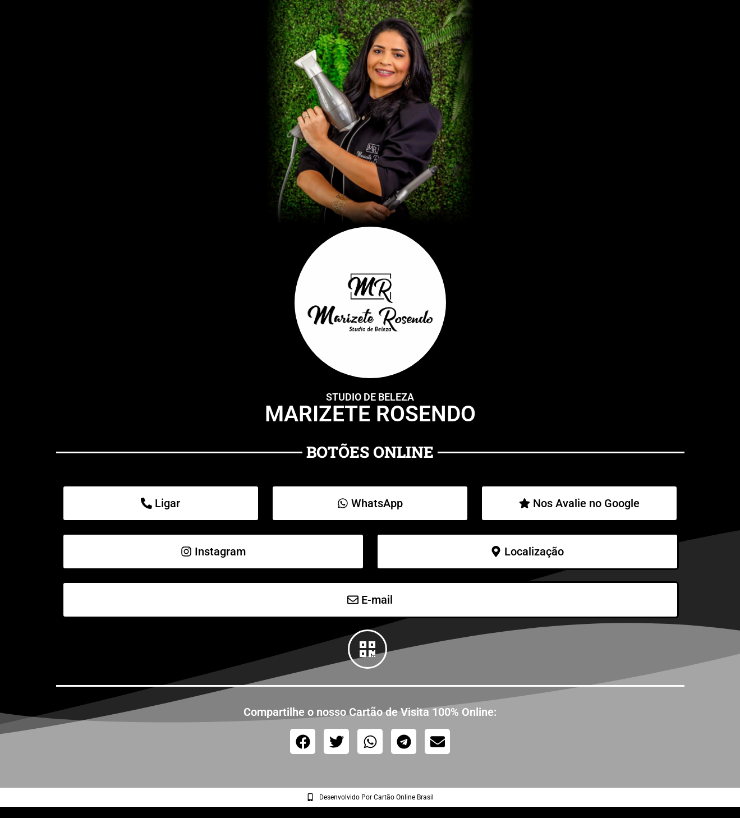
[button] (302, 741)
